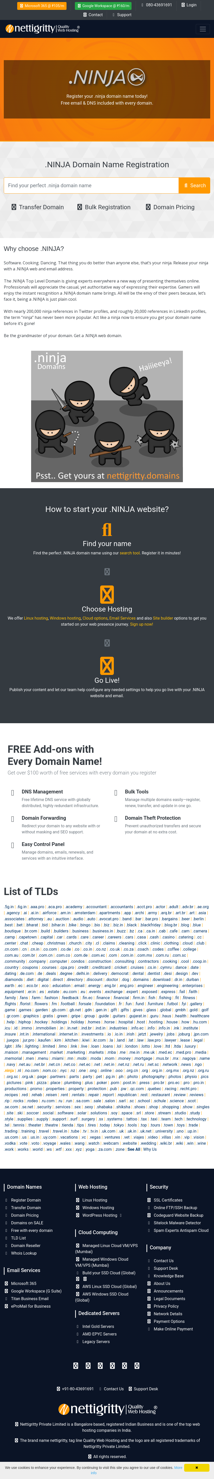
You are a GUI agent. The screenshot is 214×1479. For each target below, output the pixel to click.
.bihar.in (58, 925)
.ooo (119, 1070)
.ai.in (34, 912)
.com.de (80, 955)
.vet (126, 1137)
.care (84, 937)
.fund (139, 1003)
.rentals (77, 1094)
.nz (72, 1070)
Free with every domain (28, 1230)
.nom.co (49, 1070)
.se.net (27, 1107)
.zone (119, 1149)
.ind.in (100, 1028)
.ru (60, 1100)
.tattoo (131, 1119)
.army (152, 912)
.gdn (88, 1009)
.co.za (128, 949)
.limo (62, 1046)
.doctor (111, 979)
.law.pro (154, 1040)
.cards (71, 937)
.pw (123, 1088)
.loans (107, 1046)
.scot (191, 1100)
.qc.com (136, 1088)
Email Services (122, 618)
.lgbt (8, 1046)
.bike (72, 925)
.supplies (24, 1119)
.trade (193, 1125)
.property (76, 1088)
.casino (168, 937)
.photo (132, 1076)
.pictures (14, 1082)
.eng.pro (126, 985)
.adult (173, 906)
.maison (11, 1052)
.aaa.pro (37, 906)
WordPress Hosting (99, 1215)
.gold (193, 1009)
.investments (91, 1034)
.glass (150, 1009)
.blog (184, 925)
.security (43, 1107)
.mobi (81, 1058)
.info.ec (137, 1028)
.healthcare (199, 1016)
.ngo (198, 1064)
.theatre (51, 1125)
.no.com (31, 1070)
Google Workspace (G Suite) (33, 1291)
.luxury (190, 1046)
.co (76, 949)
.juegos (12, 1040)
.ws (49, 1149)
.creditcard (101, 967)
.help (10, 1022)
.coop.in (199, 961)
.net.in (108, 1064)
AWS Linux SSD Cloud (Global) (106, 1286)
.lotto (145, 1046)
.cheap (37, 943)
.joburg (184, 1034)
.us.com (11, 1137)
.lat (130, 1040)
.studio (180, 1113)
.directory (74, 979)
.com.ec (98, 955)
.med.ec (165, 1052)
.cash (154, 937)
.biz (106, 925)
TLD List (15, 1238)
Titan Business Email (26, 1298)
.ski (19, 1113)
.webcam (110, 1143)
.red (24, 1094)
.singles (202, 1107)
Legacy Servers (92, 1341)
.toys (180, 1125)
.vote (23, 1143)
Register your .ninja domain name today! (107, 96)
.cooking (169, 961)
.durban (192, 979)
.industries (118, 1028)
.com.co (63, 955)
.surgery (87, 1119)
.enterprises (192, 985)
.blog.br (170, 925)
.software (65, 1113)
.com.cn (45, 955)
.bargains (169, 919)
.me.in (134, 1052)
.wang (79, 1143)
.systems (114, 1119)
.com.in (127, 955)
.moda (95, 1058)
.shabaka (104, 1107)
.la (111, 1040)
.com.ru (162, 955)
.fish (151, 997)
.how (185, 1022)
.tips (80, 1125)
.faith (192, 991)
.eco (45, 985)
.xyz (78, 1149)
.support (58, 1119)
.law (140, 1040)
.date (194, 967)
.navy (10, 1064)
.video (152, 1137)
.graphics (30, 1016)
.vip (186, 1137)
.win (190, 1143)
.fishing (164, 997)
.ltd (167, 1046)
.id (15, 1028)
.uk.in (131, 1131)
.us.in (34, 1137)
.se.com (11, 1107)
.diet (30, 979)
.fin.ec (87, 997)
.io (108, 1034)
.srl (138, 1113)
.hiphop (24, 1022)
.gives (137, 1009)
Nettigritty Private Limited (106, 1446)
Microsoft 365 (20, 1283)
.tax (143, 1119)
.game (9, 1009)
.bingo (85, 925)
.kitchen (71, 1040)
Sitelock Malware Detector (173, 1222)
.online (106, 1070)
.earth (9, 985)
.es (41, 991)
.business (80, 931)
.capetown (27, 937)
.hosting (155, 1022)
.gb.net (75, 1009)
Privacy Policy (162, 1306)
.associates (14, 919)
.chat (23, 943)
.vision (198, 1137)
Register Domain (22, 1200)
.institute (190, 1028)
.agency (13, 912)
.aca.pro (54, 906)
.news (185, 1064)
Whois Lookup (20, 1253)
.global (165, 1009)
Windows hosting (65, 618)
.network (169, 1064)
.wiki (179, 1143)
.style (8, 1119)
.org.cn (132, 1070)
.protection (96, 1088)
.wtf (58, 1149)
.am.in (65, 912)
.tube (74, 1131)
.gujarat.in (137, 1016)
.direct (57, 979)
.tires (91, 1125)
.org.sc (12, 1076)
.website (129, 1143)
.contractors (148, 961)
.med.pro (183, 1052)
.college (189, 949)
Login (189, 5)
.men (29, 1058)
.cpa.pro (66, 967)
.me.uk (149, 1052)
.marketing (75, 1052)
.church (75, 943)
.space (126, 1113)
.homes (93, 1022)
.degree (65, 973)
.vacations (68, 1137)
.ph (120, 1076)
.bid (44, 925)
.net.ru (138, 1064)
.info (151, 1028)
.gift (113, 1009)
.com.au (11, 955)
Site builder (163, 618)
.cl (97, 943)
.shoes (139, 1107)
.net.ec (84, 1064)
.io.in (118, 1034)
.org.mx (172, 1070)
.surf (73, 1119)
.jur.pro (28, 1040)
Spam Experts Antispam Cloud (177, 1230)
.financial (121, 997)
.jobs (170, 1034)
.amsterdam (84, 912)
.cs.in (151, 967)
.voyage (49, 1143)
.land (120, 1040)
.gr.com (12, 1016)
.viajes (138, 1137)
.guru (153, 1016)
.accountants (121, 906)
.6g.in (22, 906)
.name (204, 1058)
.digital (43, 979)
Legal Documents (165, 1298)
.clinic (155, 943)
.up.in (192, 1131)
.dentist (153, 973)
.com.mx (144, 955)
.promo (35, 1088)
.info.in (164, 1028)
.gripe (75, 1016)
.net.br (39, 1064)
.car (59, 937)
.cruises (137, 967)
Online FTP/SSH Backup (171, 1207)
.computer (58, 961)
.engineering (167, 985)
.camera (199, 931)
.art (191, 912)
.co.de (65, 949)
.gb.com (58, 1009)
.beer (185, 919)
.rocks (17, 1100)
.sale (97, 1100)
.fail (181, 991)
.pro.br (158, 1082)
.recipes (11, 1094)
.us (24, 1137)
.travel (43, 1131)
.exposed (149, 991)
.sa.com (82, 1100)
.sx (100, 1119)
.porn (114, 1082)
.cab (162, 931)
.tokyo (118, 1125)
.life (18, 1046)
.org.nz (188, 1070)
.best (8, 925)
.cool (184, 961)
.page (41, 1076)
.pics (204, 1076)
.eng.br (109, 985)
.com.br (28, 955)
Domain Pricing (169, 207)
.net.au (24, 1064)
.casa (141, 937)
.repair (93, 1094)
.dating (10, 973)
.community (14, 961)
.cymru (165, 967)
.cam (185, 931)
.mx (175, 1058)
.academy (73, 906)
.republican (127, 1094)
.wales (65, 1143)
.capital (46, 937)
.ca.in (150, 931)
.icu (7, 1028)
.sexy (88, 1107)
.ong (93, 1070)
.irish (130, 1034)
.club (200, 943)
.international (43, 1034)
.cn (24, 949)
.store (149, 1113)
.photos (174, 1076)
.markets (96, 1052)
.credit (83, 967)
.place (55, 1082)
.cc (199, 937)
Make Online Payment (169, 1329)
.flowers (40, 1003)
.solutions (98, 1113)
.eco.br (32, 985)
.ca (139, 931)
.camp (9, 937)
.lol (118, 1046)
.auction (62, 919)
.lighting (31, 1046)
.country (11, 967)
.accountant (95, 906)
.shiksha (122, 1107)
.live (83, 1046)
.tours (155, 1125)
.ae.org (202, 906)
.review (179, 1094)
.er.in (31, 991)
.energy (93, 985)
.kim (57, 1040)
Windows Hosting (94, 1207)
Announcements (164, 1291)
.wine (201, 1143)
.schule (159, 1100)
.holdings (59, 1022)
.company (37, 961)
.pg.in (110, 1076)
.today (104, 1125)
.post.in (129, 1082)
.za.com (104, 1149)
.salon (109, 1100)
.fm (54, 1003)
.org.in (156, 1070)
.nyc (63, 1070)
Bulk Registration (103, 207)
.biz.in (117, 925)
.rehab (36, 1094)
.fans (23, 997)
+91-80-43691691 (78, 1389)
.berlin (198, 919)
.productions (15, 1088)
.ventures (112, 1137)
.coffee (173, 949)
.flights (10, 1003)
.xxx (68, 1149)
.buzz (121, 931)
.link (73, 1046)
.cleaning (126, 943)
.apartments (109, 912)
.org (144, 1070)
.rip (7, 1100)
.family (10, 997)
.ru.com (48, 1100)
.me (122, 1052)
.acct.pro (144, 906)
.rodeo (32, 1100)
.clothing (171, 943)
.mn (70, 1058)
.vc (83, 1137)
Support (121, 14)
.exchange (113, 991)
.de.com (26, 973)
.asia (202, 912)
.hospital (125, 1022)
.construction (99, 961)
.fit (176, 997)
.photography (153, 1076)
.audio (77, 919)
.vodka (10, 1143)
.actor (160, 906)
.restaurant (160, 1094)
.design (181, 973)
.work (9, 1149)
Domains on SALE (23, 1222)
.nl (19, 1070)
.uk (121, 1131)
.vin (177, 1137)
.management (33, 1052)
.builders (60, 931)
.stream (164, 1113)
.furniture (155, 1003)
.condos (77, 961)
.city (88, 943)
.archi (139, 912)
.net (96, 1064)
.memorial (13, 1058)
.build (45, 931)
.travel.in (59, 1131)
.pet (98, 1076)
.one (82, 1070)
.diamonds (13, 979)
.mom (109, 1058)
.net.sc (153, 1064)
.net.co (69, 1064)
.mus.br (162, 1058)
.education (61, 985)
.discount (94, 979)
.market (56, 1052)
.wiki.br (165, 1143)
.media (200, 1052)
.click (142, 943)
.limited (48, 1046)
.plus (88, 1082)
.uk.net (145, 1131)
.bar (138, 919)
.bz (131, 931)
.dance (181, 967)
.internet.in (68, 1034)
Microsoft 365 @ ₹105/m (41, 6)
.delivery (99, 973)
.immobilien (45, 1028)
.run (68, 1100)
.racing (170, 1088)
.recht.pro (188, 1088)
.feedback (70, 997)
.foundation (104, 1003)
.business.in (102, 931)
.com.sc (179, 955)
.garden (41, 1009)
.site (9, 1113)
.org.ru (203, 1070)
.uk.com (108, 1131)
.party (87, 1076)
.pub (113, 1088)
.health (180, 1016)
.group (89, 1016)
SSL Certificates (164, 1200)
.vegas (94, 1137)
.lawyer (170, 1040)
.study (194, 1113)
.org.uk (27, 1076)
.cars (128, 937)
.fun (128, 1003)
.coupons (30, 967)
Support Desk (162, 1268)
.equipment (14, 991)
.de (39, 973)
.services (62, 1107)
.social (47, 1113)
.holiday (77, 1022)
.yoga (89, 1149)
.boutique (12, 931)
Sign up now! (141, 624)
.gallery (195, 1003)
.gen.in (101, 1009)
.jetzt (141, 1034)
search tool (130, 553)
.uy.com (49, 1137)
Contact (92, 14)
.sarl (122, 1100)
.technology (196, 1119)
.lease (184, 1040)
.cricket (120, 967)
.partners (57, 1076)
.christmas (55, 943)
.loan (94, 1046)
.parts (74, 1076)
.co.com (49, 949)
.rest (143, 1094)
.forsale (84, 1003)
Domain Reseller (22, 1245)
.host (140, 1022)
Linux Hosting (91, 1200)
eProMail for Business (27, 1306)
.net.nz (123, 1064)
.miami (57, 1058)
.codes (157, 949)
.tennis (18, 1125)
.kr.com (99, 1040)
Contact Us (160, 1260)
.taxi (153, 1119)
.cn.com (11, 949)
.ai (25, 912)
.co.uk (114, 949)
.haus (166, 1016)
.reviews (196, 1094)
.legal (198, 1040)
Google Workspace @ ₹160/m (103, 6)
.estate (53, 991)
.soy (113, 1113)
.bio (97, 925)
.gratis (47, 1016)
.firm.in (138, 997)
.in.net (71, 1028)
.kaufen (44, 1040)
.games (24, 1009)
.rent (64, 1094)
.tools (132, 1125)
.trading (10, 1131)
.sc (131, 1100)
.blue (196, 925)
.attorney (35, 919)
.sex (77, 1107)
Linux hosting (36, 618)
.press (144, 1082)
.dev (194, 973)
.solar (81, 1113)
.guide (103, 1016)
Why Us (150, 1149)
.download (161, 979)
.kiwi (85, 1040)
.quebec (154, 1088)
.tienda (67, 1125)
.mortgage (143, 1058)
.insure (10, 1034)
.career (98, 937)
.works (23, 1149)
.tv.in (94, 1131)
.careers (114, 937)
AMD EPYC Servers (96, 1334)
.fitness (188, 997)
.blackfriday (150, 925)
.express (167, 991)
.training (27, 1131)
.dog (125, 979)
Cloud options (95, 618)
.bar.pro (151, 919)
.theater (34, 1125)
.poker (101, 1082)
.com (112, 955)
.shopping (170, 1107)
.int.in (24, 1034)
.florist (24, 1003)
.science (176, 1100)
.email (78, 985)
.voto (34, 1143)
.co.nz (100, 949)
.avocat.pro (108, 919)
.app (127, 912)
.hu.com (199, 1022)
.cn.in (34, 949)
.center (10, 943)
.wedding (148, 1143)
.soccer (32, 1113)
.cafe (173, 931)
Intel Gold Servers (94, 1326)
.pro (186, 1082)
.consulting (124, 961)
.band (126, 919)
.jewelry (156, 1034)
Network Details (164, 1313)
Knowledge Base (165, 1276)
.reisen (51, 1094)
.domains (140, 979)
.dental (138, 973)
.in (61, 1028)
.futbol (172, 1003)
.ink (176, 1028)
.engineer (145, 985)
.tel (6, 1125)
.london (131, 1046)
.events (94, 991)
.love (157, 1046)
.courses (48, 967)
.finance (103, 997)
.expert (131, 991)
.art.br (180, 912)
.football (67, 1003)
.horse (109, 1022)
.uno (180, 1131)
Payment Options (165, 1321)
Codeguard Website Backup (174, 1215)
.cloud (187, 943)
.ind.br (86, 1028)
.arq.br (166, 912)
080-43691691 (156, 5)
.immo (26, 1028)
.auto (90, 919)
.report (108, 1094)
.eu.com (69, 991)
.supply (41, 1119)
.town (168, 1125)
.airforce (48, 912)
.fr (120, 1003)
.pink (28, 1082)
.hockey (41, 1022)
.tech (178, 1119)
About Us (158, 1283)
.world (37, 1149)
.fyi (183, 1003)
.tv (84, 1131)
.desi (167, 973)
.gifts (124, 1009)
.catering (185, 937)
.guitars (118, 1016)
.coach (143, 949)
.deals (50, 973)
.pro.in (198, 1082)
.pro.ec (173, 1082)
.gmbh (180, 1009)
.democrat (119, 973)
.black (131, 925)
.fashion (51, 997)
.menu (42, 1058)
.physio (190, 1076)
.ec (20, 985)
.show (187, 1107)
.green (61, 1016)
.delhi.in (82, 973)
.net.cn (54, 1064)
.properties (55, 1088)
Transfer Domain (37, 207)
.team (165, 1119)
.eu (82, 991)
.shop (153, 1107)
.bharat (32, 925)
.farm (35, 997)
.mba (111, 1052)
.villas (166, 1137)
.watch (93, 1143)
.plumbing (72, 1082)
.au (49, 919)
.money (124, 1058)
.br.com (30, 931)
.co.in (87, 949)
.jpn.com (201, 1034)
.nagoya (188, 1058)
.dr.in (178, 979)
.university (164, 1131)
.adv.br (187, 906)
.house (172, 1022)
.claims (108, 943)
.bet (19, 925)
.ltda (177, 1046)
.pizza (41, 1082)
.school (143, 1100)
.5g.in (9, 906)
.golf (205, 1009)
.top (143, 1125)
